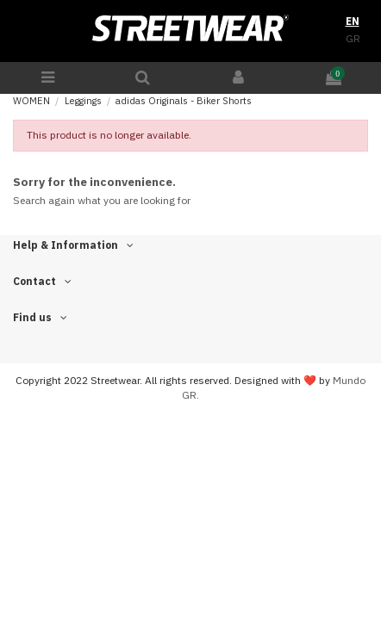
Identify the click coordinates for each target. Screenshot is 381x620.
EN (352, 21)
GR (353, 38)
